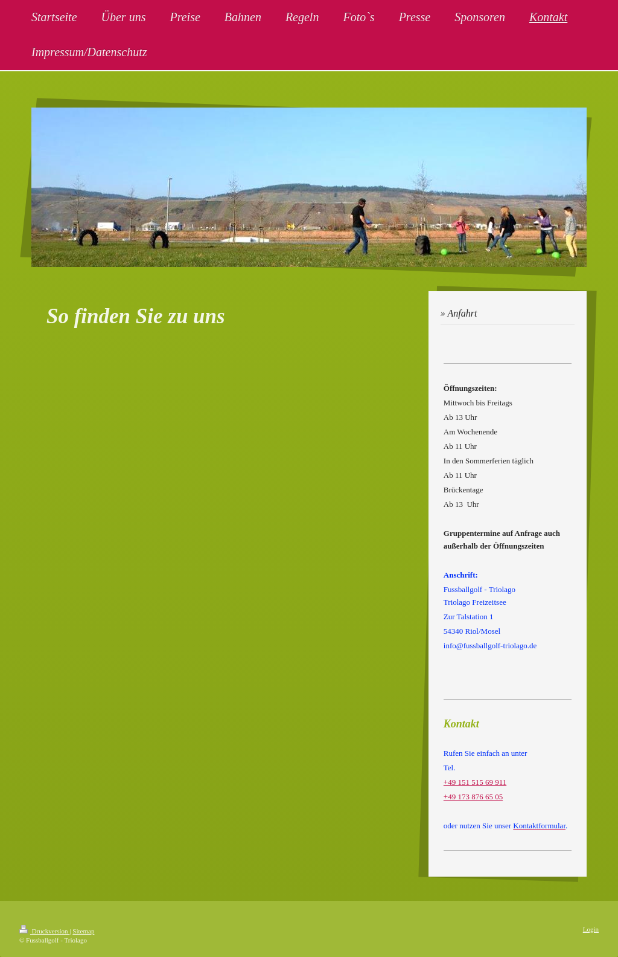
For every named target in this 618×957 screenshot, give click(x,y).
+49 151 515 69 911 (475, 782)
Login (591, 929)
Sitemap (83, 931)
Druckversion (44, 931)
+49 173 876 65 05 (473, 796)
